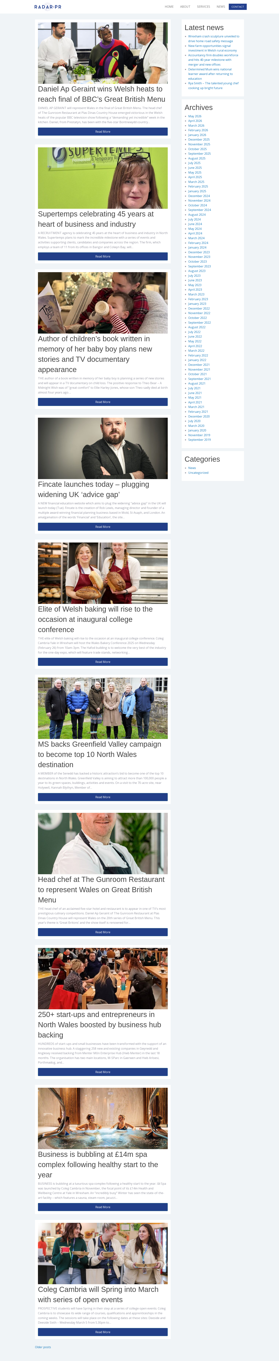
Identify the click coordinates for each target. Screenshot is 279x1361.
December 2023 (199, 252)
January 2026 (197, 135)
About (185, 7)
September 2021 (199, 379)
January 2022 (197, 360)
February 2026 (198, 130)
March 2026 (196, 126)
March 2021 (196, 407)
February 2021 (198, 412)
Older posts (43, 1347)
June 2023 (195, 280)
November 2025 (199, 144)
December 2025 (199, 139)
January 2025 (197, 191)
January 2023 (197, 304)
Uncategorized (198, 473)
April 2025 (195, 177)
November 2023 (199, 257)
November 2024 (199, 200)
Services (203, 7)
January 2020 (197, 430)
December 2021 (199, 365)
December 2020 (199, 416)
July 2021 (194, 388)
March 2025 (196, 182)
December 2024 (199, 196)
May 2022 (194, 341)
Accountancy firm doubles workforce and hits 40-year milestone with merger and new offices (213, 60)
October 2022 (197, 318)
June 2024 (195, 224)
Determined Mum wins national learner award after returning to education (210, 74)
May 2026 (194, 116)
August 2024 (196, 215)
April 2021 (195, 402)
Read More (102, 132)
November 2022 (199, 313)
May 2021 (194, 398)
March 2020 (196, 426)
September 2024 (199, 210)
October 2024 (197, 205)
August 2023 (196, 271)
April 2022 (195, 346)
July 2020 (194, 421)
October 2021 (197, 374)
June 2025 (195, 168)
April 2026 (195, 121)
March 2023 (196, 294)
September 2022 (199, 323)
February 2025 (198, 186)
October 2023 (197, 262)
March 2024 (196, 238)
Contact (238, 6)
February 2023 (198, 299)
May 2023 (194, 285)
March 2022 (196, 351)
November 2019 (199, 435)
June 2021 (195, 393)
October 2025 (197, 149)
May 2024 (194, 229)
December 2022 (199, 308)
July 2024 (194, 219)
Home (169, 7)
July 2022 (194, 332)
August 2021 (196, 383)
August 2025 (196, 158)
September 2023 (199, 266)
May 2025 (194, 172)
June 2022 (195, 336)
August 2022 (196, 327)
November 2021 (199, 369)
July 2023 (194, 276)
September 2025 (199, 154)
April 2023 (195, 290)
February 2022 (198, 355)
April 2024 (195, 233)
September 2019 (199, 440)
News (221, 7)
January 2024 (197, 247)
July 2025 (194, 163)
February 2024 (198, 243)
